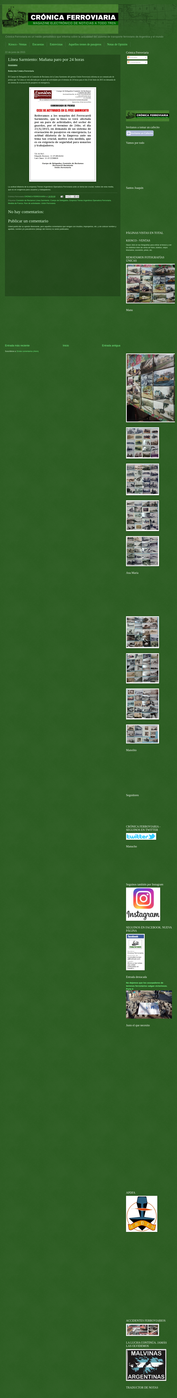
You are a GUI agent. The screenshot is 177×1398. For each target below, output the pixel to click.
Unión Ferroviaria (48, 203)
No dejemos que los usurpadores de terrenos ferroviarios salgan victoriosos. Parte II (146, 986)
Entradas (132, 57)
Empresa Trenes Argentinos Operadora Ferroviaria (90, 200)
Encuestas (38, 44)
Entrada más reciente (17, 345)
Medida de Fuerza (15, 203)
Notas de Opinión (117, 44)
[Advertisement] (62, 320)
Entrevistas (56, 44)
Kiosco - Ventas (17, 44)
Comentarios (134, 62)
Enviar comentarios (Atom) (28, 351)
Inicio (66, 345)
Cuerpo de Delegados (59, 200)
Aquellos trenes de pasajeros (84, 44)
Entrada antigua (111, 345)
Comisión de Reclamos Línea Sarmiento (32, 200)
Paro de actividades (32, 203)
